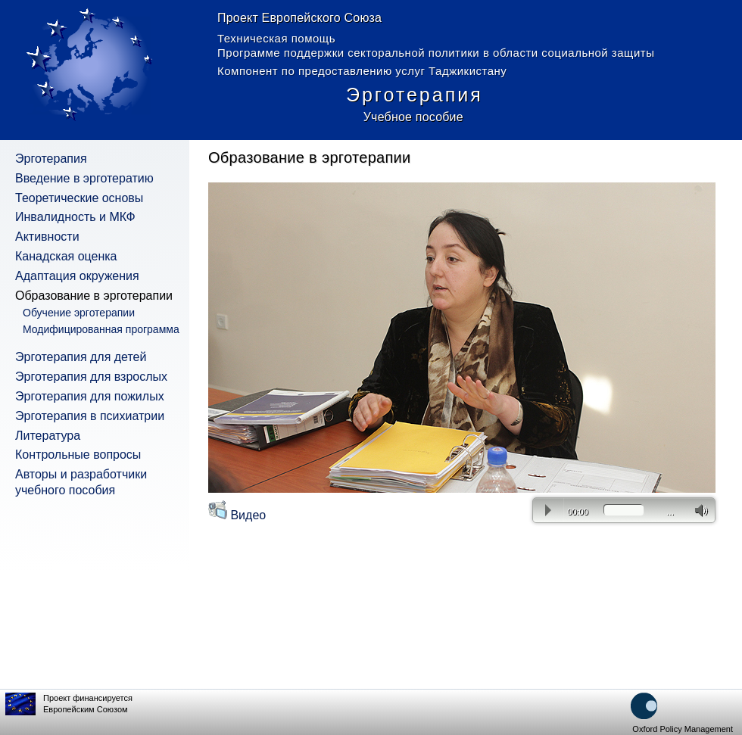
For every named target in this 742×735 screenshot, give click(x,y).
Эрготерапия (51, 158)
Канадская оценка (66, 256)
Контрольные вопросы (78, 454)
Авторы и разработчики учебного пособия (81, 482)
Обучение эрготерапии (79, 312)
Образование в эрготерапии (94, 295)
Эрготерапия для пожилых (89, 396)
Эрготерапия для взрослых (91, 376)
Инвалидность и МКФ (75, 216)
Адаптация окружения (77, 275)
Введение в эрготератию (84, 178)
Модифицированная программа (101, 329)
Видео (237, 515)
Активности (47, 236)
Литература (47, 435)
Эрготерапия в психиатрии (89, 416)
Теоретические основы (79, 198)
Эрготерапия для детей (80, 356)
